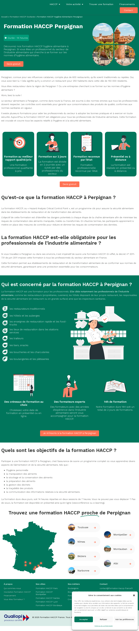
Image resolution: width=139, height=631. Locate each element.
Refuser (103, 619)
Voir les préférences (124, 619)
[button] (134, 595)
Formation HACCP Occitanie (22, 17)
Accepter (83, 619)
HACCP (55, 4)
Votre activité (74, 4)
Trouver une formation (101, 4)
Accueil (4, 17)
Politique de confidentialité (104, 626)
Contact (128, 10)
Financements (127, 4)
